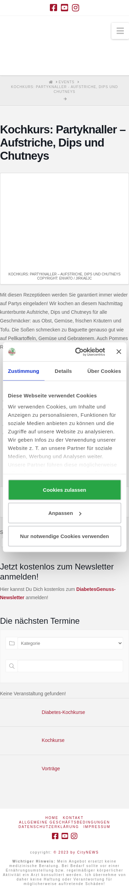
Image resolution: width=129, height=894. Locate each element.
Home (51, 818)
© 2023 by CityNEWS (76, 852)
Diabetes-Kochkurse (63, 712)
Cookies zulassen (64, 490)
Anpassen (64, 513)
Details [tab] (63, 371)
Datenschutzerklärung (49, 827)
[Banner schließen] (118, 351)
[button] (120, 31)
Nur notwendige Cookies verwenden (64, 536)
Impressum (97, 827)
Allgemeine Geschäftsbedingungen (64, 822)
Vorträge (51, 768)
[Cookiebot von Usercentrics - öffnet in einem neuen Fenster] (78, 351)
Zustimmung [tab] (23, 371)
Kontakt (73, 818)
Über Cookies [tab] (104, 371)
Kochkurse (53, 740)
